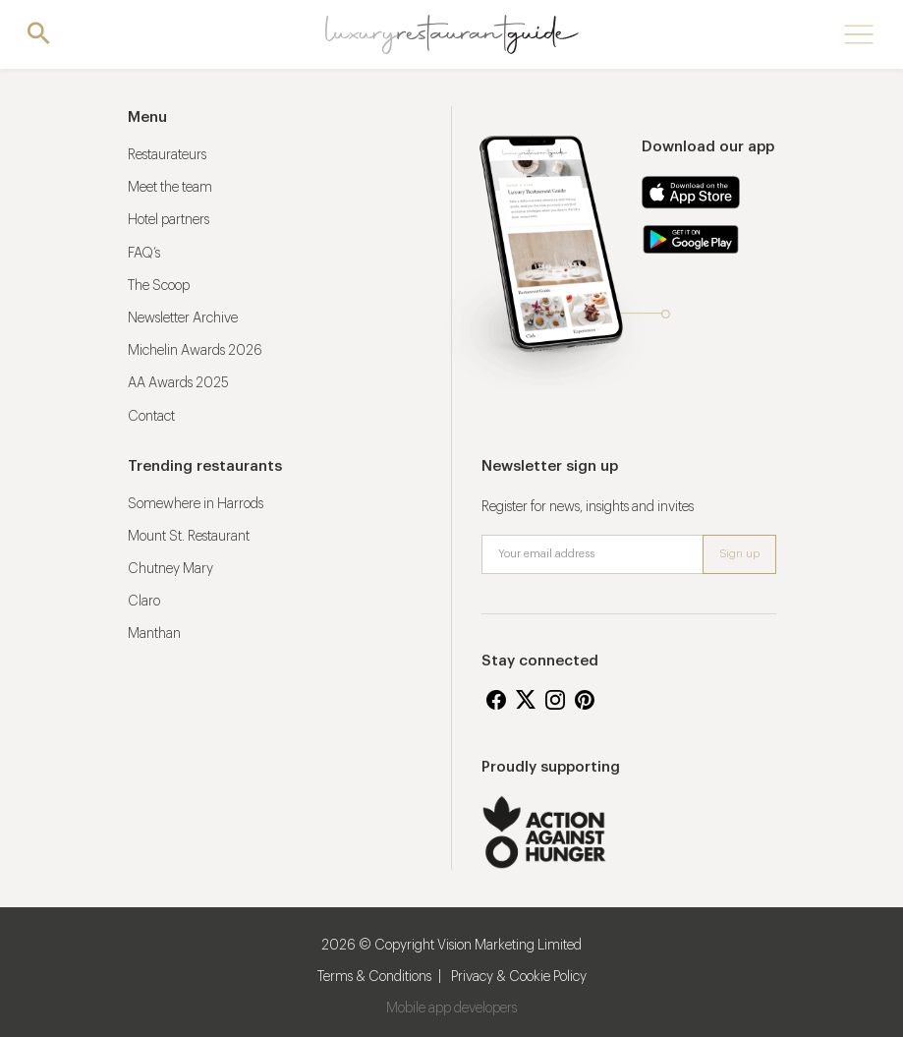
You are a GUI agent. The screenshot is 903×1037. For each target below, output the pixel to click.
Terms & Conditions (374, 977)
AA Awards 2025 (178, 383)
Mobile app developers (451, 1008)
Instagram (555, 700)
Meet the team (170, 188)
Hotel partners (168, 220)
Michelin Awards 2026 (195, 351)
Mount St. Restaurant (189, 537)
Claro (144, 601)
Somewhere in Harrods (195, 504)
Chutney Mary (170, 569)
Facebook (496, 700)
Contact (151, 417)
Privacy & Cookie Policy (519, 977)
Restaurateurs (167, 155)
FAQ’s (144, 253)
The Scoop (159, 286)
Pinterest (584, 700)
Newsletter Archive (183, 318)
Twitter (525, 700)
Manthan (154, 634)
